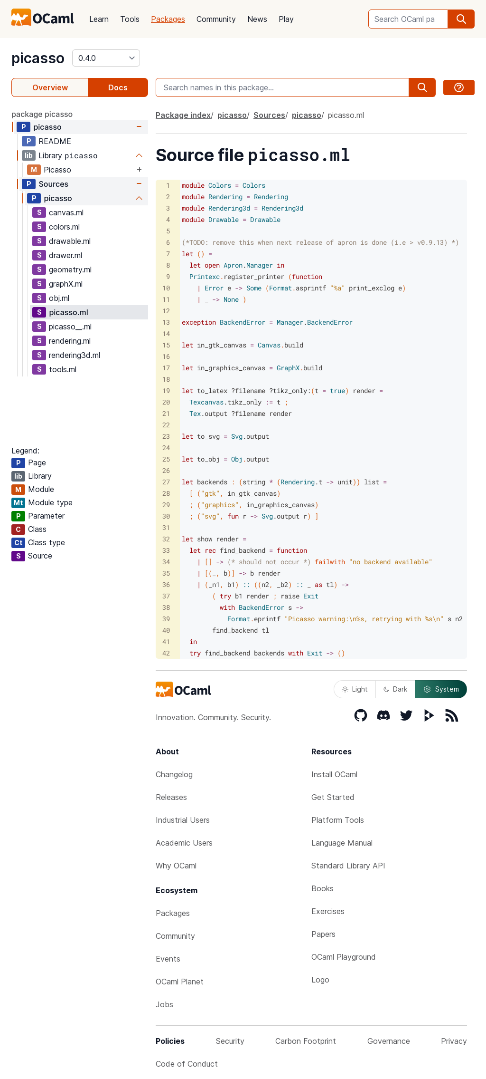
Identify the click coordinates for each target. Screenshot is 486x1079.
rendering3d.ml (74, 355)
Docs (118, 87)
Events (168, 958)
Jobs (164, 1004)
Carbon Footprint (305, 1041)
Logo (320, 979)
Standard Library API (348, 865)
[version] (106, 58)
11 (166, 299)
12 (166, 310)
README (54, 141)
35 (166, 573)
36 (166, 584)
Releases (171, 797)
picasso (38, 58)
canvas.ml (66, 212)
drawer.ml (65, 255)
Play (286, 19)
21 (166, 413)
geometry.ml (70, 269)
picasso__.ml (70, 326)
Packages (168, 19)
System (441, 689)
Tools (130, 19)
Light (355, 689)
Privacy (454, 1041)
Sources (53, 184)
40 (166, 630)
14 (166, 333)
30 (166, 515)
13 (166, 322)
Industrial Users (183, 820)
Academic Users (184, 843)
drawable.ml (70, 241)
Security (230, 1041)
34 (166, 561)
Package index (183, 115)
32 (166, 538)
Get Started (333, 797)
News (257, 19)
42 (166, 652)
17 (166, 367)
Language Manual (342, 843)
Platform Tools (337, 820)
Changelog (174, 774)
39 (166, 618)
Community (216, 19)
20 (166, 401)
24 (166, 447)
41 (166, 641)
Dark (395, 689)
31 (166, 527)
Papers (323, 934)
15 (166, 344)
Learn (99, 19)
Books (322, 888)
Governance (388, 1041)
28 (166, 493)
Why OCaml (176, 865)
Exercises (328, 911)
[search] (461, 19)
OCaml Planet (180, 981)
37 (166, 595)
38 (166, 607)
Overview (50, 87)
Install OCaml (334, 774)
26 (166, 470)
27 (166, 481)
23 (166, 436)
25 (166, 458)
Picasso (57, 169)
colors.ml (64, 226)
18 (166, 379)
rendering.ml (70, 341)
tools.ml (62, 369)
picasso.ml (68, 312)
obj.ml (59, 298)
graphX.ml (66, 284)
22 (166, 424)
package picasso (42, 114)
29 (166, 504)
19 (166, 390)
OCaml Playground (343, 957)
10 (166, 287)
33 (166, 550)
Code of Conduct (187, 1064)
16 (166, 356)
